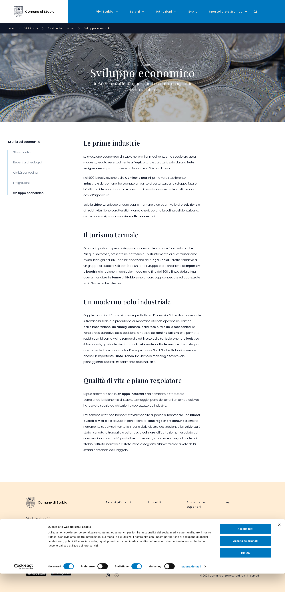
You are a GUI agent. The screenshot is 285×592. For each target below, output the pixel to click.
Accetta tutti (245, 547)
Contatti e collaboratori (121, 520)
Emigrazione (22, 183)
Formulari (112, 534)
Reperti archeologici (27, 162)
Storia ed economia (61, 28)
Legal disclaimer (235, 527)
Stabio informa (158, 531)
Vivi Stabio (31, 28)
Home (10, 28)
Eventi (193, 11)
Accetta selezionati (245, 559)
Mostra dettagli (191, 584)
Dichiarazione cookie (238, 534)
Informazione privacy (238, 520)
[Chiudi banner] (279, 543)
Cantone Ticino (196, 520)
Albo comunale (116, 527)
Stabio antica (23, 152)
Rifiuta (245, 571)
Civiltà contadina (25, 173)
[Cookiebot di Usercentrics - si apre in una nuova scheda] (23, 585)
